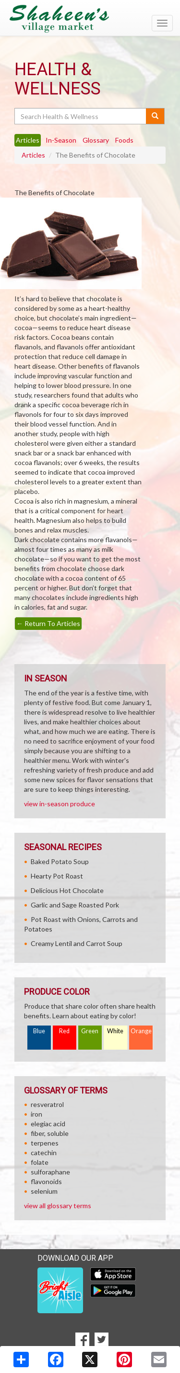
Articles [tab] (27, 140)
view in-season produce (59, 804)
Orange (141, 1031)
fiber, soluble (50, 1133)
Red (64, 1031)
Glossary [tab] (96, 140)
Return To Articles (48, 623)
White (115, 1031)
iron (36, 1114)
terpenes (45, 1143)
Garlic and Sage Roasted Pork (75, 905)
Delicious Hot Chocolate (67, 890)
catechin (44, 1152)
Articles (33, 155)
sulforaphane (50, 1172)
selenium (44, 1191)
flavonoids (46, 1181)
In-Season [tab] (61, 140)
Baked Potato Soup (60, 861)
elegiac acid (48, 1124)
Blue (39, 1031)
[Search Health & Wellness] (80, 116)
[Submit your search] (155, 116)
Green (89, 1031)
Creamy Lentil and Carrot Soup (76, 943)
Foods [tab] (124, 140)
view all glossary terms (57, 1205)
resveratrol (47, 1104)
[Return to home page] (90, 19)
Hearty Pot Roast (57, 876)
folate (39, 1162)
